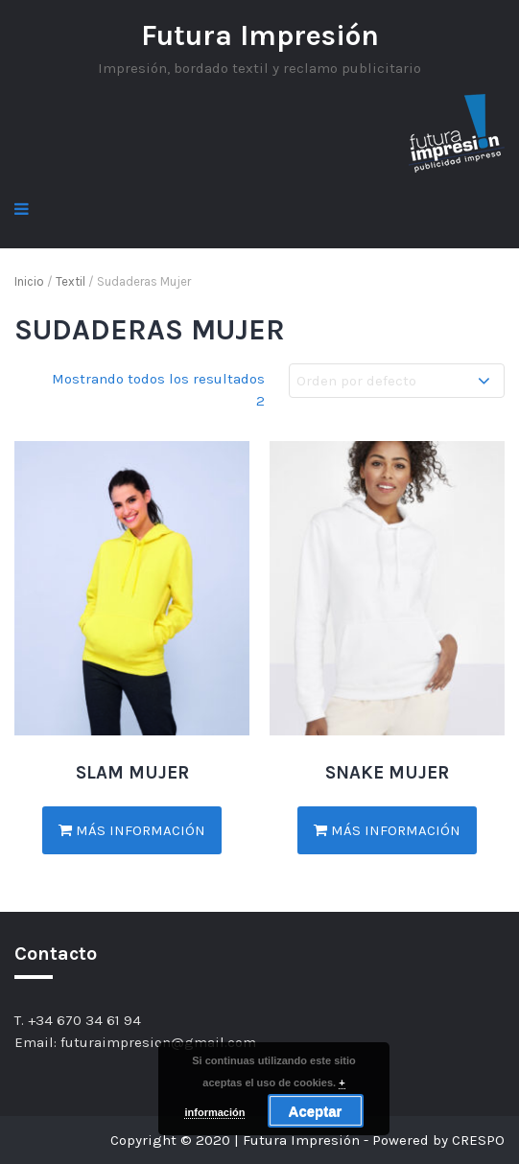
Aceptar (315, 1111)
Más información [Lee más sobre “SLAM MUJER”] (132, 830)
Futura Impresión (260, 35)
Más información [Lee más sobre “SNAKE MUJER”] (387, 830)
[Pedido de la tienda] (397, 381)
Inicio (29, 281)
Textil (70, 281)
